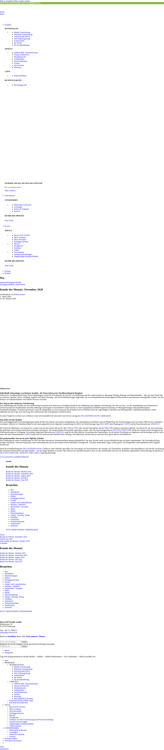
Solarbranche (20, 284)
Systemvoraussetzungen (23, 254)
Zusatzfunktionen (20, 61)
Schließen (3, 543)
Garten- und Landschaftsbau (21, 503)
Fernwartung (19, 252)
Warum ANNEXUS (21, 686)
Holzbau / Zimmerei (18, 505)
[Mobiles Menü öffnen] (2, 14)
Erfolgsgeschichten (21, 242)
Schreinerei (15, 519)
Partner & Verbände (21, 209)
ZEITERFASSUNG (16, 665)
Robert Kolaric (19, 294)
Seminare (17, 248)
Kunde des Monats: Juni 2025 (17, 480)
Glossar (17, 63)
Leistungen (18, 207)
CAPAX (127, 424)
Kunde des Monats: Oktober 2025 (18, 472)
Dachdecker (15, 492)
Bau (12, 490)
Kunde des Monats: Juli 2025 (17, 478)
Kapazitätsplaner (20, 76)
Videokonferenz (15, 726)
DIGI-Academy (20, 237)
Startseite (3, 282)
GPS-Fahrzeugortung (22, 39)
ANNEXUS (155, 424)
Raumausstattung (17, 513)
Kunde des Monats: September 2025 (19, 474)
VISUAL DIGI (72, 428)
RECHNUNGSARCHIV (18, 703)
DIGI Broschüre (20, 240)
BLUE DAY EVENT (22, 235)
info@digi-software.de (8, 632)
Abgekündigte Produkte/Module (26, 256)
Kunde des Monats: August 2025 (18, 476)
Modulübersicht (20, 57)
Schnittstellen (19, 41)
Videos (16, 250)
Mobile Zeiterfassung (22, 32)
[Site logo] (14, 10)
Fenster (13, 500)
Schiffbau (14, 517)
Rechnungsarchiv (20, 85)
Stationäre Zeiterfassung (23, 34)
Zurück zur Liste (6, 539)
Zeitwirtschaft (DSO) (22, 37)
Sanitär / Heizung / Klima (20, 515)
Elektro (13, 496)
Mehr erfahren (10, 191)
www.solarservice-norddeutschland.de (14, 457)
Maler (13, 509)
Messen (17, 244)
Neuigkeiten (18, 246)
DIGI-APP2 (104, 424)
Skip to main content (22, 1)
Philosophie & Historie (22, 205)
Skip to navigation (7, 1)
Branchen (17, 67)
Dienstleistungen (17, 494)
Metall (13, 511)
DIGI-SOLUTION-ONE (122, 430)
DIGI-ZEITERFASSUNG (90, 416)
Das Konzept (19, 65)
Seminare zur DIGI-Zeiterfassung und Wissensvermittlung (31, 720)
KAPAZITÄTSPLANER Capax (21, 701)
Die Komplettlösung (21, 45)
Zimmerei (14, 526)
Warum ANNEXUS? (22, 55)
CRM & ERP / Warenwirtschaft (26, 53)
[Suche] (2, 12)
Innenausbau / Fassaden (19, 507)
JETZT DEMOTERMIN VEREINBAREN (22, 530)
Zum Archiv (9, 220)
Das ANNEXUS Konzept (23, 699)
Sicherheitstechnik (17, 521)
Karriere (17, 211)
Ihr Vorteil (18, 43)
